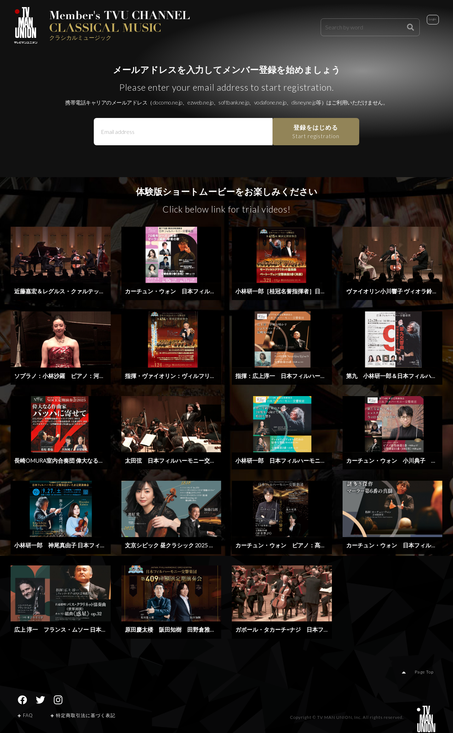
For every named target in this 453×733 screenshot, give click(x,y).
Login (423, 25)
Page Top (426, 673)
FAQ (25, 716)
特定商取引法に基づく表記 (83, 716)
